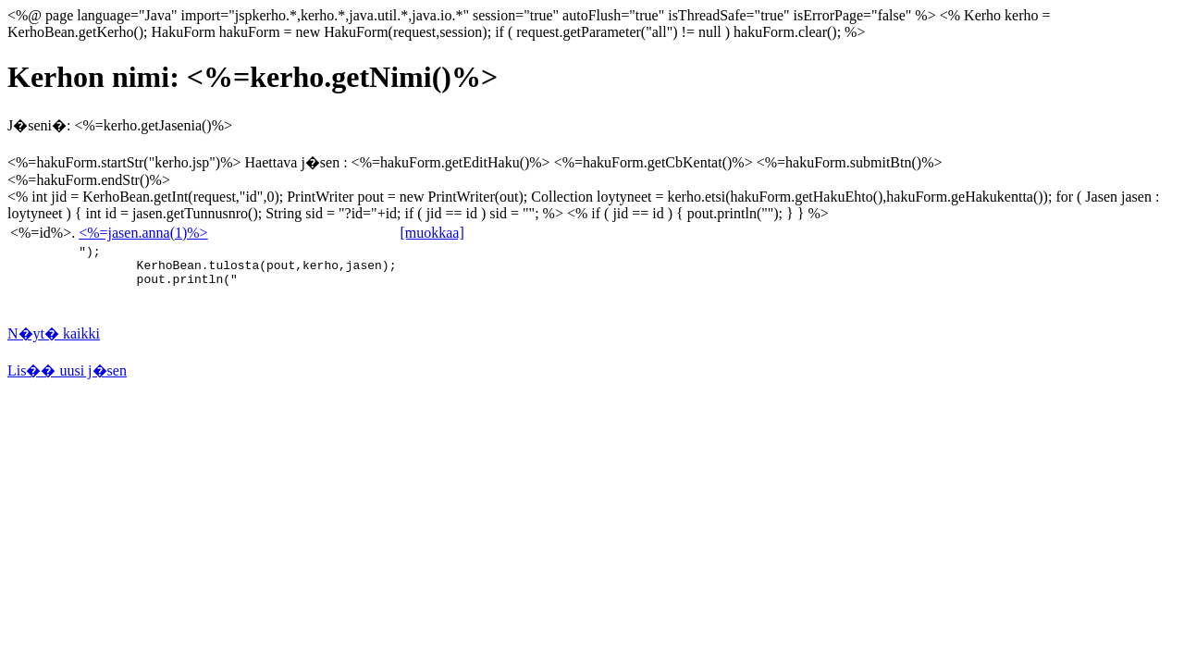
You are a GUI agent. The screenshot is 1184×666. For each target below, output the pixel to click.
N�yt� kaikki (53, 342)
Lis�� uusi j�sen (67, 379)
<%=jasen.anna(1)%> (143, 232)
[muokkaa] (431, 232)
